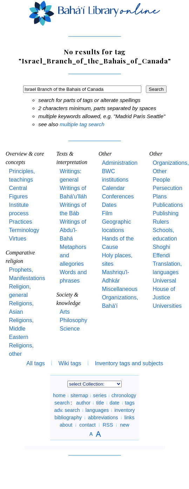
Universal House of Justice (164, 289)
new (124, 425)
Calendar (113, 188)
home (59, 395)
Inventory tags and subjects (129, 363)
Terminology (24, 230)
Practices (20, 222)
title (100, 403)
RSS (108, 425)
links (129, 417)
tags (130, 403)
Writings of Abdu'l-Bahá (73, 230)
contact (87, 425)
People (161, 180)
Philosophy (73, 320)
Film (107, 213)
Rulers (161, 222)
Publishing (165, 213)
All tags (35, 363)
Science (70, 329)
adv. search (67, 410)
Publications (168, 205)
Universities (167, 306)
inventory (124, 410)
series (99, 395)
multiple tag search (82, 124)
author (83, 403)
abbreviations (103, 417)
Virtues (18, 239)
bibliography (68, 417)
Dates (109, 205)
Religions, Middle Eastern (21, 328)
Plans (160, 196)
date (115, 403)
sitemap (79, 395)
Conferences (118, 196)
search (61, 403)
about (66, 425)
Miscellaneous (119, 289)
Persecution (167, 188)
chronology (124, 395)
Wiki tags (70, 363)
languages (97, 410)
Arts (64, 312)
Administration (119, 163)
